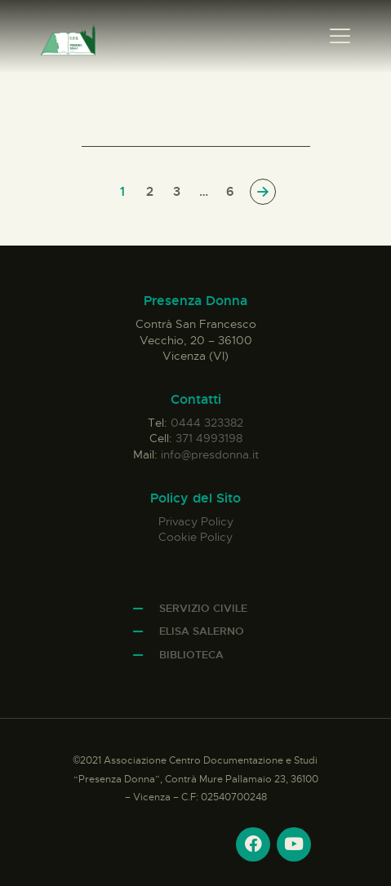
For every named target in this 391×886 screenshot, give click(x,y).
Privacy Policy (195, 521)
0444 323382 (207, 422)
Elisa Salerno (201, 631)
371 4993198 (209, 438)
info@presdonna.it (210, 454)
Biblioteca (191, 655)
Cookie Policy (195, 536)
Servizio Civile (203, 608)
